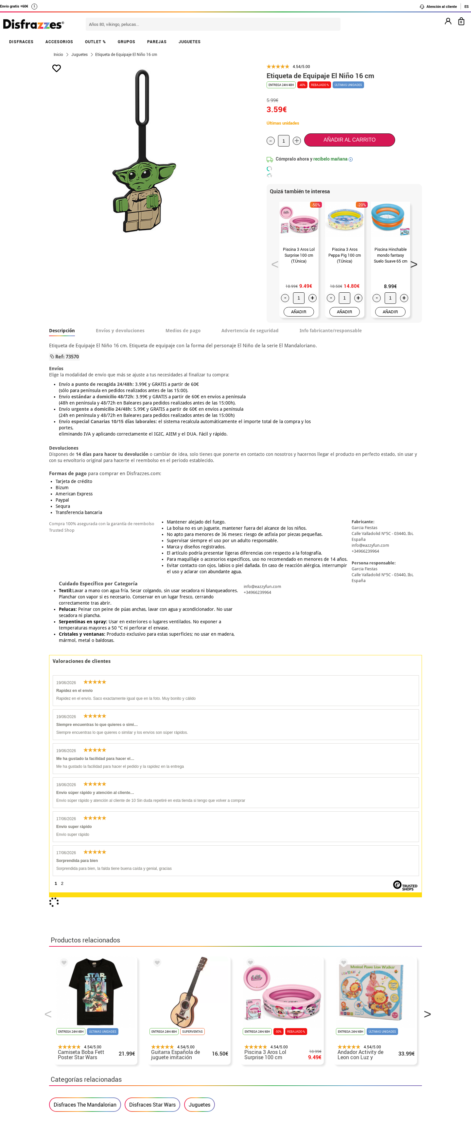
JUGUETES (190, 41)
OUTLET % (95, 41)
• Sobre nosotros (70, 1033)
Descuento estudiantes (81, 1026)
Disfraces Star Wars (152, 816)
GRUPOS (126, 41)
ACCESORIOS (59, 41)
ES (466, 6)
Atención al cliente (438, 6)
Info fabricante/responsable (331, 330)
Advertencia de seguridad (250, 330)
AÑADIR (298, 312)
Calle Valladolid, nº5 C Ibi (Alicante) (338, 1074)
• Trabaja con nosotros (77, 1080)
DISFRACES (21, 41)
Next (412, 262)
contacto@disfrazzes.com (343, 1041)
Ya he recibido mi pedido (341, 1033)
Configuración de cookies (84, 1073)
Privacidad (98, 1049)
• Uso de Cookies (70, 1065)
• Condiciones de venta (77, 1041)
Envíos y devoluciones (120, 330)
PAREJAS (157, 41)
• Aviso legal (65, 1049)
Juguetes (199, 816)
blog (196, 983)
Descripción (62, 330)
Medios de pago (183, 330)
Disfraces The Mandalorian (85, 816)
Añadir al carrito (349, 140)
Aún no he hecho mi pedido (343, 1018)
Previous (273, 262)
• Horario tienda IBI (73, 1018)
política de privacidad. (258, 942)
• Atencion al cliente (74, 1057)
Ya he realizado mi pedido (342, 1026)
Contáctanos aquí (199, 1026)
